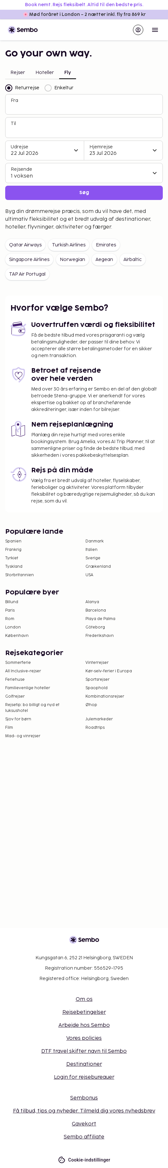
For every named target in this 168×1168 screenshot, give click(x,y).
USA (89, 575)
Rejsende (21, 169)
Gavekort (84, 1124)
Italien (91, 549)
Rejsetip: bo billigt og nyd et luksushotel (32, 707)
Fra (14, 100)
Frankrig (13, 549)
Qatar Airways (25, 245)
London (13, 627)
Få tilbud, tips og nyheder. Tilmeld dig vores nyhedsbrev (84, 1111)
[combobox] (85, 107)
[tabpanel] (84, 142)
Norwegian (72, 259)
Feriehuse (15, 679)
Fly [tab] (67, 72)
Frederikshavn (99, 635)
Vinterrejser (97, 662)
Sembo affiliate (84, 1137)
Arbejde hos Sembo (84, 1025)
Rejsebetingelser (84, 1012)
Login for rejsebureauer (84, 1077)
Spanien (13, 541)
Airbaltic (132, 259)
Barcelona (95, 610)
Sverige (92, 558)
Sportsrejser (97, 679)
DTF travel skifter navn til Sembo (84, 1051)
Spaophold (96, 688)
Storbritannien (19, 575)
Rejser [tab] (17, 72)
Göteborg (95, 627)
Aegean (104, 259)
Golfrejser (15, 696)
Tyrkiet (11, 558)
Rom (9, 618)
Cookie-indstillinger (84, 1160)
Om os (84, 999)
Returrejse (22, 88)
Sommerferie (18, 662)
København (17, 635)
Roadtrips (95, 727)
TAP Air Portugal (27, 274)
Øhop (91, 704)
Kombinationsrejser (104, 696)
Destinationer (84, 1064)
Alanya (92, 602)
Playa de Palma (100, 618)
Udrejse (19, 147)
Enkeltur (59, 88)
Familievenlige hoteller (27, 688)
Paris (10, 610)
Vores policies (84, 1038)
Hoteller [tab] (44, 72)
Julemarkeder (99, 719)
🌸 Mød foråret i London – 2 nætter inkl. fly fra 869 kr (84, 14)
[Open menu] (155, 30)
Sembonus (84, 1098)
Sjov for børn (18, 719)
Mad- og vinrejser (22, 736)
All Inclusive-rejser (23, 671)
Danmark (94, 541)
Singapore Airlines (29, 259)
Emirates (106, 245)
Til (13, 123)
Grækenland (98, 566)
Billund (11, 602)
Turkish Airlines (68, 245)
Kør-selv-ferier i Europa (108, 671)
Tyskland (13, 566)
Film (9, 727)
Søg (84, 193)
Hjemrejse (101, 147)
